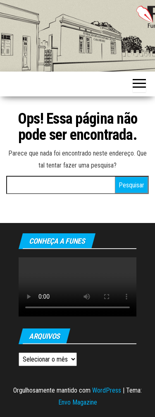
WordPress (106, 390)
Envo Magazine (77, 402)
